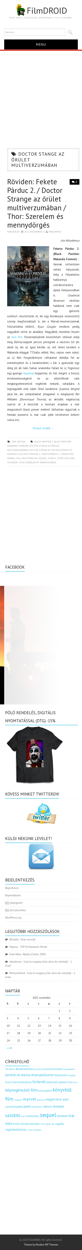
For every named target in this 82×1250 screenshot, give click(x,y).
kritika (21, 441)
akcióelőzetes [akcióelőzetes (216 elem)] (24, 1069)
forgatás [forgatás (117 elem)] (71, 1075)
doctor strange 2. (30, 453)
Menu (41, 44)
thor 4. (52, 458)
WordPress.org (13, 917)
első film (17, 337)
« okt (9, 1048)
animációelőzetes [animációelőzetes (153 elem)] (53, 1069)
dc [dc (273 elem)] (18, 1075)
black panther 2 (43, 441)
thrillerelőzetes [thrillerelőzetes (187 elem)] (30, 1124)
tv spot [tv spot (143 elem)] (46, 1124)
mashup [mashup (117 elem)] (41, 1099)
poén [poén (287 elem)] (27, 1106)
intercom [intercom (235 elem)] (52, 1082)
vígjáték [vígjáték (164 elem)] (59, 1124)
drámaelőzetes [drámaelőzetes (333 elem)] (42, 1075)
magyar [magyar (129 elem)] (18, 1099)
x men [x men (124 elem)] (30, 1129)
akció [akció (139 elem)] (12, 1069)
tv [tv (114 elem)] (41, 1124)
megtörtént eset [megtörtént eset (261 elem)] (57, 1099)
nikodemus (55, 231)
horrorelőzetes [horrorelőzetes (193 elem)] (22, 1082)
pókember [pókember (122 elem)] (37, 1106)
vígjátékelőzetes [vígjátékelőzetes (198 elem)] (16, 1129)
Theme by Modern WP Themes (41, 1244)
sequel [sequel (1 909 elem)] (48, 1115)
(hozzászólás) (15, 910)
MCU (18, 458)
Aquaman (28, 373)
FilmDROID (41, 10)
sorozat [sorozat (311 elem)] (62, 1115)
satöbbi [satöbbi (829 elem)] (13, 1115)
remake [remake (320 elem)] (58, 1106)
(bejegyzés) (14, 903)
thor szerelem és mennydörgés (37, 462)
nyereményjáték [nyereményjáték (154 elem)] (14, 1106)
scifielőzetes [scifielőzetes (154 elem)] (32, 1116)
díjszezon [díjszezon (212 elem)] (60, 1075)
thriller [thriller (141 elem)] (17, 1123)
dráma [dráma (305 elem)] (25, 1075)
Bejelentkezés (13, 895)
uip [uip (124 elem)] (52, 1123)
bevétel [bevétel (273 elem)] (11, 1075)
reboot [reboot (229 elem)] (47, 1106)
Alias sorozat (28, 939)
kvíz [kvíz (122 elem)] (75, 1082)
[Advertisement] (41, 94)
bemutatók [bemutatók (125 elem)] (69, 1069)
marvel (11, 458)
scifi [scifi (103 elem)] (23, 1116)
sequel (42, 458)
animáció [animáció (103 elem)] (38, 1069)
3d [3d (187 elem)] (6, 1069)
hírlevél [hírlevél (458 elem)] (38, 1081)
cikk (13, 441)
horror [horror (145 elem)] (8, 1082)
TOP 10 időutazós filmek (33, 947)
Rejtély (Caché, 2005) (34, 954)
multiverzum (29, 458)
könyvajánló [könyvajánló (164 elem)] (45, 1090)
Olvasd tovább (43, 428)
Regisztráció (12, 888)
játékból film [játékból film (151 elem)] (66, 1082)
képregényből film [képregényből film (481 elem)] (21, 1090)
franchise (67, 453)
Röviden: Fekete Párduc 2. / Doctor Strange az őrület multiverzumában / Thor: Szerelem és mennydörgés (36, 203)
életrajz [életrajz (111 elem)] (37, 1129)
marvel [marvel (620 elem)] (29, 1099)
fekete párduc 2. (51, 453)
